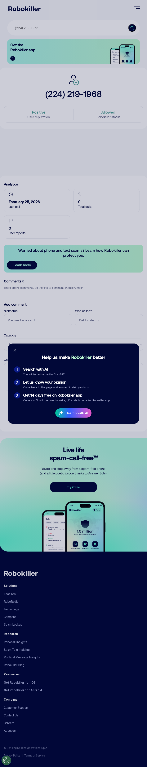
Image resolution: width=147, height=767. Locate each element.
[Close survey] (15, 350)
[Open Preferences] (6, 760)
